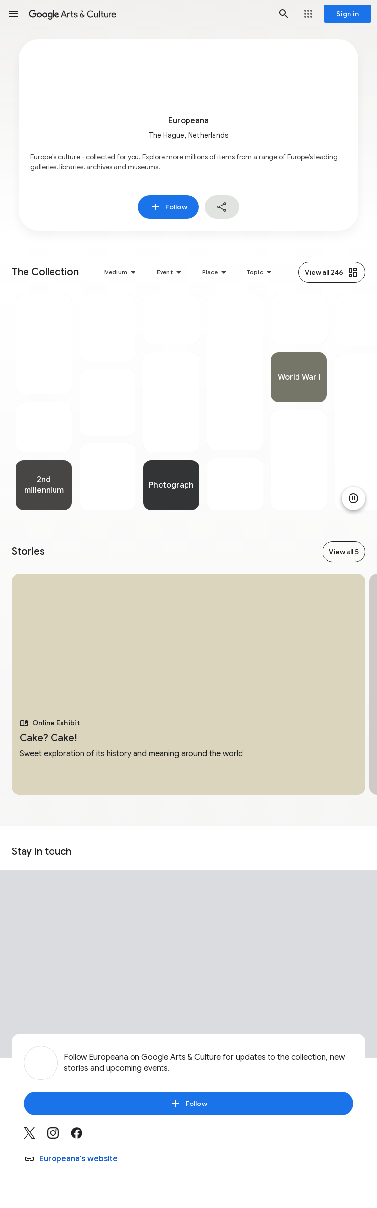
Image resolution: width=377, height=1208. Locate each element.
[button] (14, 14)
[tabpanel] (44, 402)
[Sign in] (347, 14)
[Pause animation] (353, 498)
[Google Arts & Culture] (148, 13)
